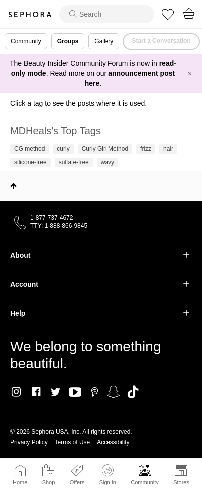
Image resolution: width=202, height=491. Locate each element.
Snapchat (113, 392)
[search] (106, 14)
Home (20, 482)
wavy (107, 162)
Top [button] (13, 186)
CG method (29, 148)
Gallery (103, 41)
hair (168, 148)
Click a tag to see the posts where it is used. (78, 103)
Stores (181, 482)
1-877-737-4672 (51, 217)
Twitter (55, 392)
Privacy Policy (29, 442)
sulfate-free (74, 162)
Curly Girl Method (105, 148)
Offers (77, 482)
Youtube (75, 392)
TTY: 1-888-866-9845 (58, 225)
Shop (48, 482)
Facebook (36, 392)
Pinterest (94, 392)
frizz (145, 148)
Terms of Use (72, 442)
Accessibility (113, 442)
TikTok (133, 392)
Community (145, 482)
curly (63, 148)
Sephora (30, 14)
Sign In (107, 474)
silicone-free (30, 162)
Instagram (16, 392)
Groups (68, 41)
